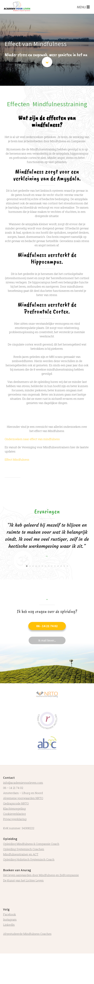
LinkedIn (9, 925)
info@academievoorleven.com (23, 783)
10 (55, 566)
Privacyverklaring (15, 819)
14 (67, 566)
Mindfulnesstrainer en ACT (20, 854)
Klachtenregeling (14, 808)
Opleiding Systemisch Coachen (23, 849)
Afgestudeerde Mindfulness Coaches (27, 934)
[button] (47, 626)
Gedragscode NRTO (16, 803)
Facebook (9, 914)
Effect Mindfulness (17, 459)
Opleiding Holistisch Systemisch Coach (28, 859)
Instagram (10, 919)
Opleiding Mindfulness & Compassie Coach (31, 844)
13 (64, 566)
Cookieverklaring (14, 814)
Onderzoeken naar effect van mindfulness (32, 439)
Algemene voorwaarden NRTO (23, 798)
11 (58, 566)
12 (61, 566)
